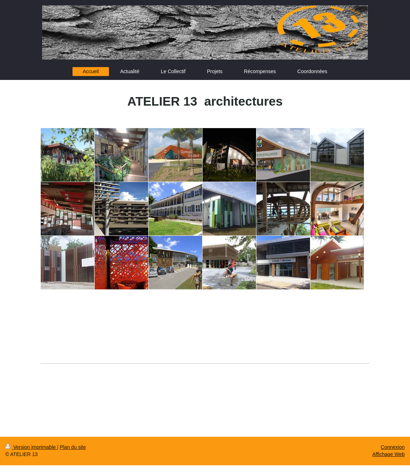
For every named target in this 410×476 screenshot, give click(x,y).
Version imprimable (31, 447)
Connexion (393, 447)
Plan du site (73, 447)
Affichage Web (388, 454)
